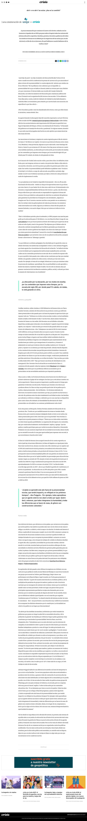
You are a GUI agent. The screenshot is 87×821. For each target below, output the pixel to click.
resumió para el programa (45, 120)
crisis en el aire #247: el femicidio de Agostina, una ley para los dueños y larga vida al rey (32, 795)
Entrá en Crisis (81, 814)
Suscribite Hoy (72, 814)
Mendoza (53, 366)
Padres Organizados (31, 563)
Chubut (62, 366)
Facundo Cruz (50, 797)
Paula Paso (58, 797)
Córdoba (21, 369)
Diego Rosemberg (30, 52)
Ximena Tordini (8, 795)
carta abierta (22, 222)
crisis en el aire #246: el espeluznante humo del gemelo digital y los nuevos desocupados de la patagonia (75, 795)
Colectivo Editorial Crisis (32, 801)
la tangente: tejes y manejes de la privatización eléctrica (53, 793)
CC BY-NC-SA (62, 818)
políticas (43, 747)
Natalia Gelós (40, 52)
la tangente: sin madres (8, 792)
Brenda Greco (60, 52)
